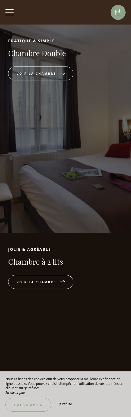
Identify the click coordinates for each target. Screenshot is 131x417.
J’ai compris (28, 405)
